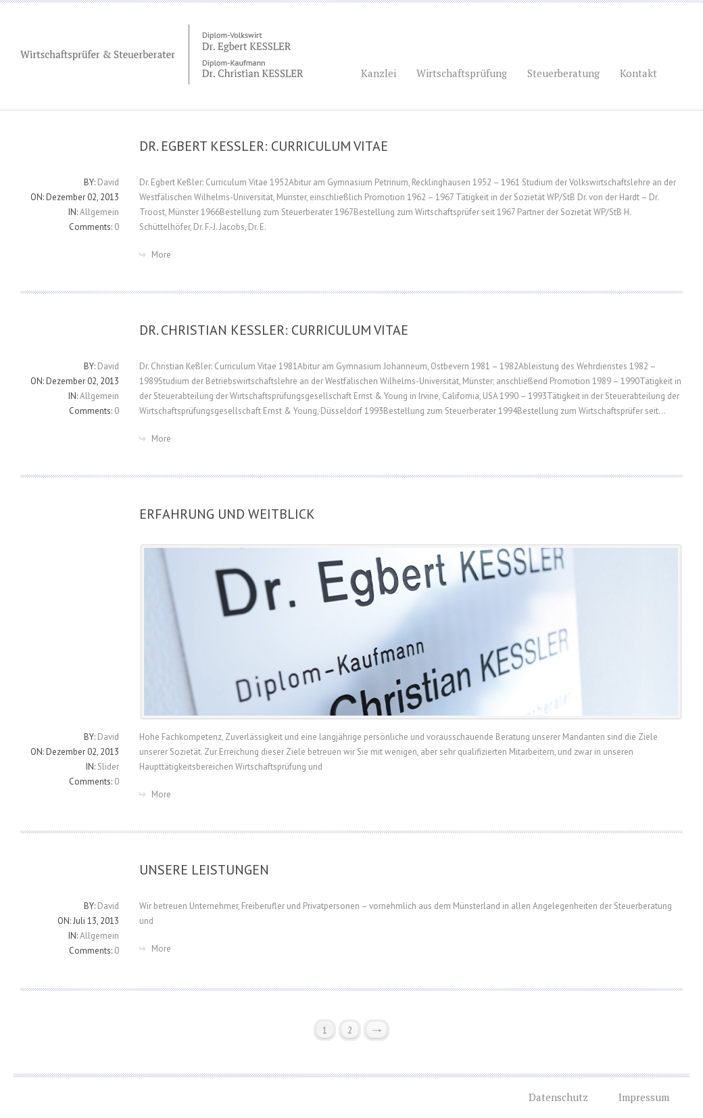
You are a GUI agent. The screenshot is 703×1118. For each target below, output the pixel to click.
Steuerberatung (563, 73)
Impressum (644, 1097)
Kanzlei (385, 70)
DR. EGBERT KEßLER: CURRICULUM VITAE (263, 146)
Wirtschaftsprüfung (461, 73)
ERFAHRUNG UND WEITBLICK (227, 514)
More (161, 254)
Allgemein (99, 212)
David (108, 182)
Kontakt (638, 73)
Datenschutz (558, 1097)
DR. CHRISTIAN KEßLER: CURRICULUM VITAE (273, 330)
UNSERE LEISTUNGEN (204, 870)
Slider (108, 766)
